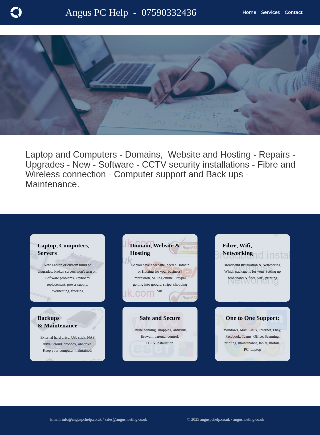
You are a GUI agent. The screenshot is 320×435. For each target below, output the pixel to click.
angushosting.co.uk (248, 419)
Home (249, 12)
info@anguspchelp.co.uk (82, 419)
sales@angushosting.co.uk (126, 419)
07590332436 (169, 12)
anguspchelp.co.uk (215, 419)
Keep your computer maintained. (67, 350)
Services (270, 12)
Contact (293, 12)
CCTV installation (160, 343)
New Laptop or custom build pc (67, 265)
